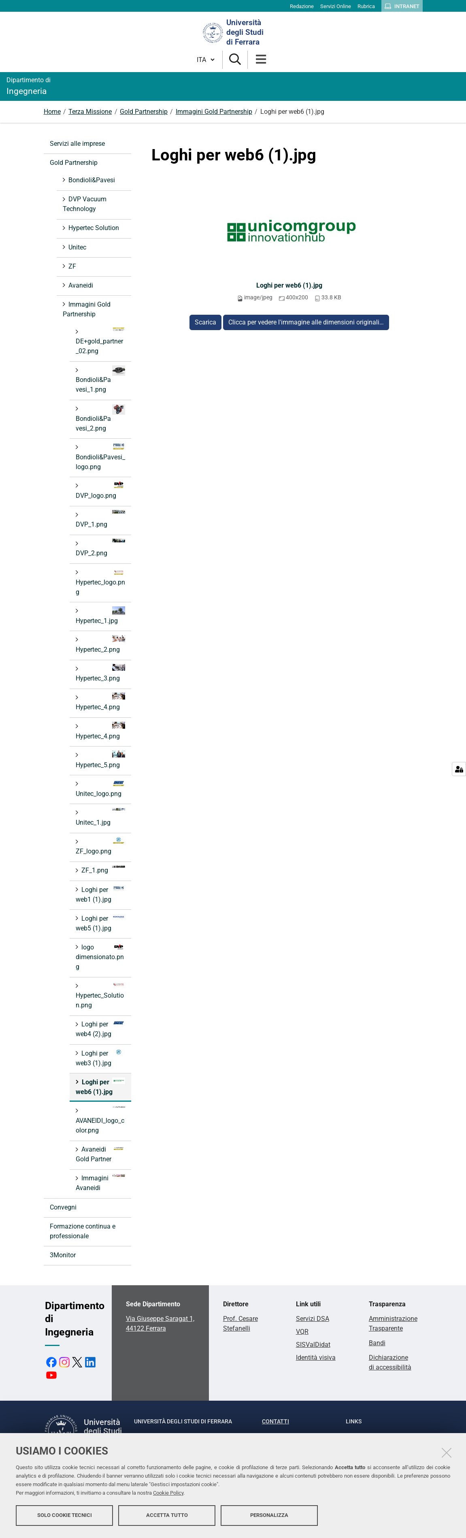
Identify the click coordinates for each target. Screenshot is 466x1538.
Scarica (205, 322)
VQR (302, 1331)
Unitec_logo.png (100, 788)
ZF (71, 266)
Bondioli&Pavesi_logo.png (100, 457)
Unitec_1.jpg (100, 817)
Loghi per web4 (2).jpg (100, 1029)
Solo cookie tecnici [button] (64, 1517)
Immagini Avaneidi (100, 1182)
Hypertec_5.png (100, 760)
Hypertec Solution (93, 228)
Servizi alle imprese (77, 143)
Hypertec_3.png (100, 673)
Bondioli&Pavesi (91, 180)
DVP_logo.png (100, 490)
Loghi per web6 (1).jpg (289, 285)
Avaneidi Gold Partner (100, 1154)
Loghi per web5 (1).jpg (100, 923)
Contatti (275, 1421)
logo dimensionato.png (100, 957)
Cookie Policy (168, 1494)
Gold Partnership (144, 111)
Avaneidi (80, 285)
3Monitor (63, 1255)
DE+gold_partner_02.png (100, 341)
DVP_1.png (100, 519)
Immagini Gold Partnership (214, 111)
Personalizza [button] (269, 1517)
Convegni (63, 1207)
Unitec (76, 247)
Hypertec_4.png (100, 702)
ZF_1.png (102, 870)
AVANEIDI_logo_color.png (100, 1120)
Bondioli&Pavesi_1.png (100, 379)
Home (52, 111)
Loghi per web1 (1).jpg (100, 894)
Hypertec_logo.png (100, 582)
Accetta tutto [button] (167, 1517)
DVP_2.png (100, 548)
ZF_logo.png (100, 846)
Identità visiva (316, 1357)
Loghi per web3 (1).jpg (100, 1058)
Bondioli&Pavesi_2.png (100, 418)
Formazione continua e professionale (82, 1231)
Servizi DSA (312, 1319)
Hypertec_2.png (100, 644)
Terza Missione (90, 111)
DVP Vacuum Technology (84, 204)
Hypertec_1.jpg (100, 615)
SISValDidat (313, 1344)
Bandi (377, 1343)
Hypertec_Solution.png (100, 995)
